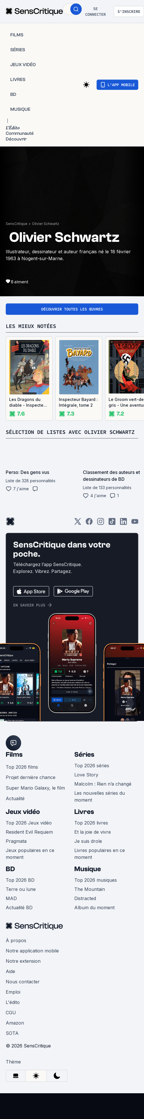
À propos (16, 948)
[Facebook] (89, 531)
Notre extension (23, 969)
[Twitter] (77, 531)
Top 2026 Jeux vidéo (29, 831)
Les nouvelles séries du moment (99, 804)
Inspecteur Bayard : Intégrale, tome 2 (78, 402)
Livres (84, 820)
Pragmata (16, 849)
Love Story (86, 783)
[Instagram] (100, 531)
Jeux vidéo (23, 820)
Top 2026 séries (91, 773)
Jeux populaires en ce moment (30, 861)
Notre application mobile (32, 959)
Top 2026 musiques (95, 888)
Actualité (15, 806)
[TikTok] (112, 531)
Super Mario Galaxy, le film (35, 796)
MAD (11, 906)
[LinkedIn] (123, 531)
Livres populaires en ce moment (99, 861)
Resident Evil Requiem (29, 840)
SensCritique (16, 224)
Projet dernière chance (30, 785)
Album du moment (94, 915)
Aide (10, 979)
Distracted (85, 906)
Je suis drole (88, 849)
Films (14, 762)
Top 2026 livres (91, 831)
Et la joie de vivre (92, 840)
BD (10, 877)
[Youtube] (134, 531)
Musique (87, 877)
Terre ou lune (21, 897)
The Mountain (89, 897)
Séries (84, 762)
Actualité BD (19, 915)
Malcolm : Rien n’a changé (102, 792)
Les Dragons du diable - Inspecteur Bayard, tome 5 (28, 402)
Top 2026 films (22, 775)
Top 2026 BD (20, 888)
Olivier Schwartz (45, 224)
